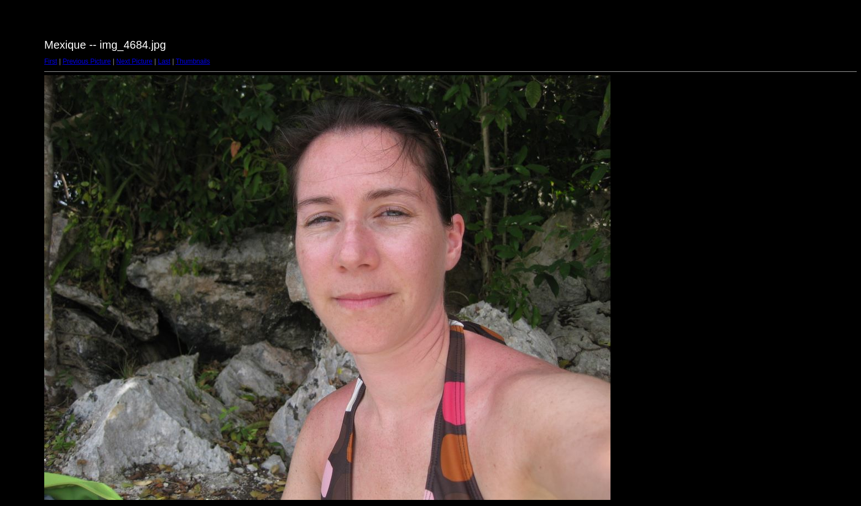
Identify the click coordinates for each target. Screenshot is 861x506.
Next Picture (134, 61)
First (50, 61)
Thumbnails (193, 61)
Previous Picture (86, 61)
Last (164, 61)
